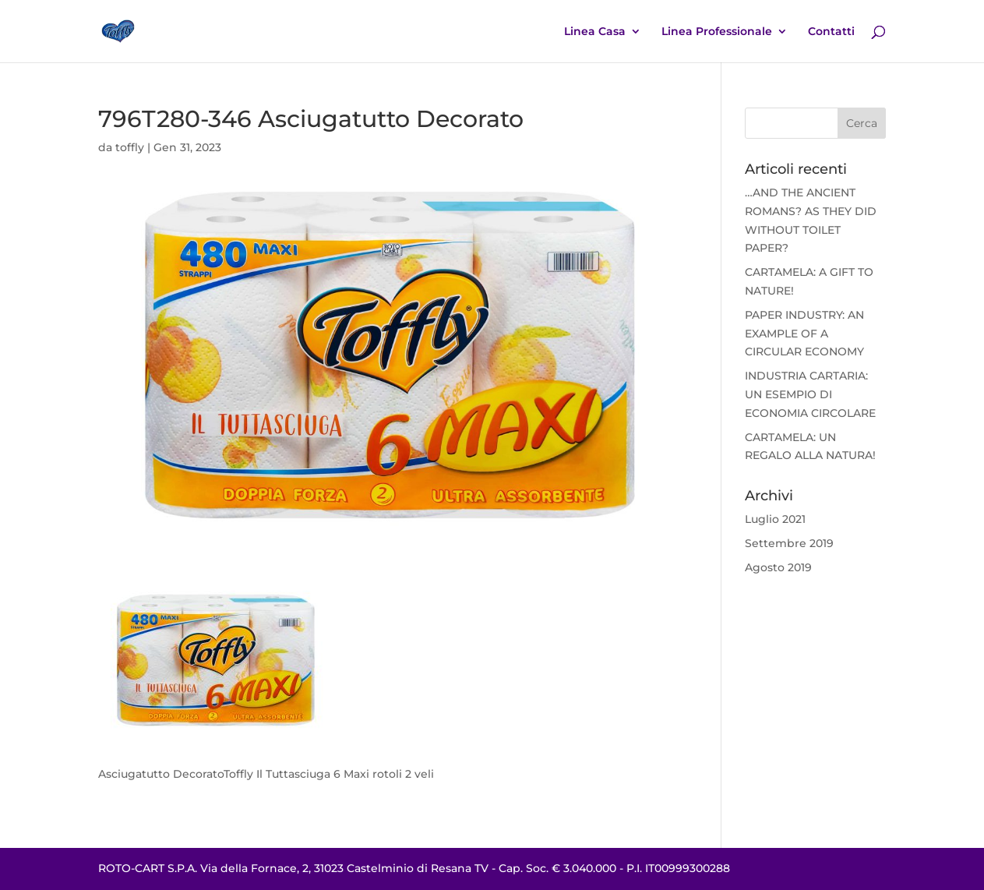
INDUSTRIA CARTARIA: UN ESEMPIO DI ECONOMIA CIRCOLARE (810, 394)
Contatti (831, 32)
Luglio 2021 (775, 519)
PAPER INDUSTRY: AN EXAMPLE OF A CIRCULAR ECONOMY (804, 333)
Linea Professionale (716, 32)
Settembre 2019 (789, 543)
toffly (129, 147)
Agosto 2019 (778, 567)
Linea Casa (595, 32)
